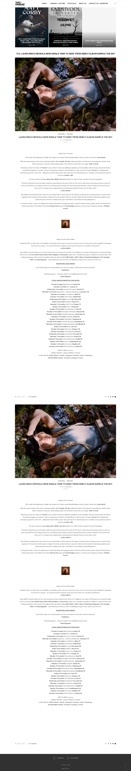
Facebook (76, 355)
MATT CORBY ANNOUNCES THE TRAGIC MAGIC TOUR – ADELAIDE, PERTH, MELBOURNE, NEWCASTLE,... (31, 40)
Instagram (68, 355)
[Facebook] (58, 758)
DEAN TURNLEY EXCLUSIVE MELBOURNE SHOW (99, 41)
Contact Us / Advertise (98, 3)
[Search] (115, 3)
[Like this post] (106, 397)
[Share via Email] (115, 397)
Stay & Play (71, 3)
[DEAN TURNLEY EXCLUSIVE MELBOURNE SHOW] (99, 27)
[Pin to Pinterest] (113, 397)
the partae (68, 140)
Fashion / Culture (57, 3)
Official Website (54, 355)
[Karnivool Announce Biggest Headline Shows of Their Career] (65, 27)
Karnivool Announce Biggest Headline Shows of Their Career (65, 41)
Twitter (82, 355)
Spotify (62, 355)
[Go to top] (65, 769)
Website (60, 358)
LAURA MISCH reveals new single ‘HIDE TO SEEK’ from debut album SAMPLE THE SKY (65, 137)
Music (44, 3)
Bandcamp (88, 355)
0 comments (32, 396)
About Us (82, 3)
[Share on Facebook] (108, 397)
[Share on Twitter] (110, 397)
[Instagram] (72, 758)
